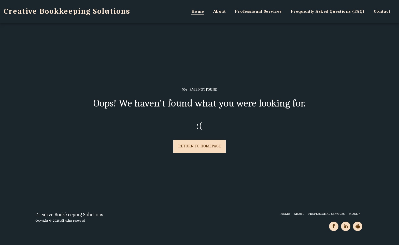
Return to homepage (199, 146)
